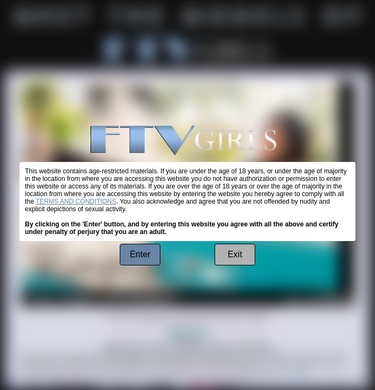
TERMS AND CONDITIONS (76, 201)
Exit (235, 254)
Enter (140, 254)
